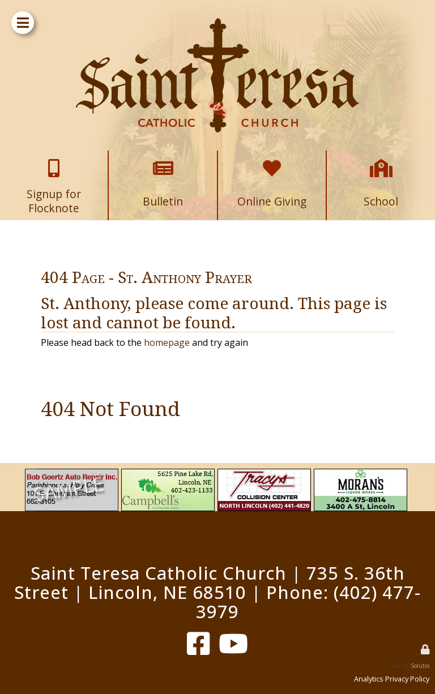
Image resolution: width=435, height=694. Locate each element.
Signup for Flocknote (54, 160)
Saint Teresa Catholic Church (159, 573)
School (381, 160)
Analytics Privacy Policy (391, 679)
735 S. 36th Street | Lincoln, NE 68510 (209, 582)
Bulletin (163, 160)
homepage (167, 342)
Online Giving (272, 160)
